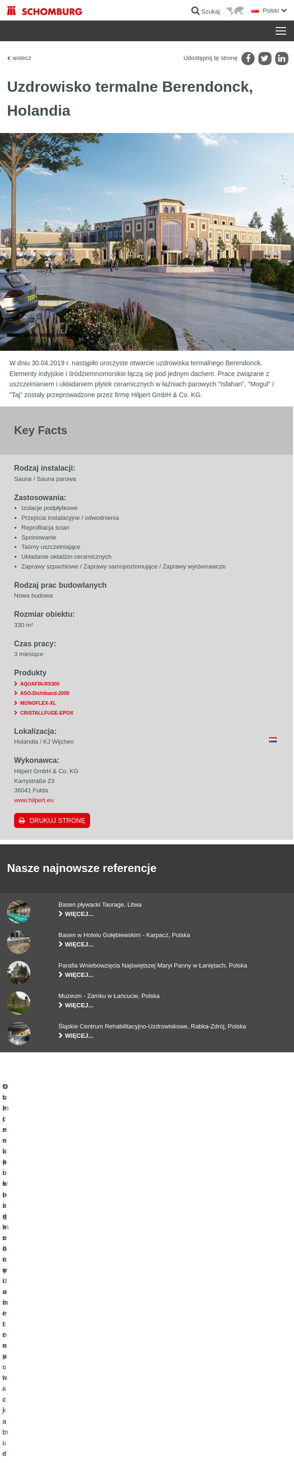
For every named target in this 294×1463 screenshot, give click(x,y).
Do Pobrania (170, 1323)
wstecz (22, 57)
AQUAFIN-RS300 (40, 695)
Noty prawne (54, 1445)
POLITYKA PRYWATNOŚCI (102, 1445)
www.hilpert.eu (34, 811)
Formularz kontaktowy (181, 1337)
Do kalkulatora (172, 1309)
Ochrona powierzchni (33, 1351)
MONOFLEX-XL (38, 714)
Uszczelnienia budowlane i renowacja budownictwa (71, 1309)
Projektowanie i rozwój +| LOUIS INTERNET (238, 1445)
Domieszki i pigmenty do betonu (47, 1365)
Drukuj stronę (57, 831)
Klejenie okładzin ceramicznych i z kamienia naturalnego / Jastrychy (61, 1330)
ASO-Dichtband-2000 (44, 705)
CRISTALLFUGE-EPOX (46, 724)
